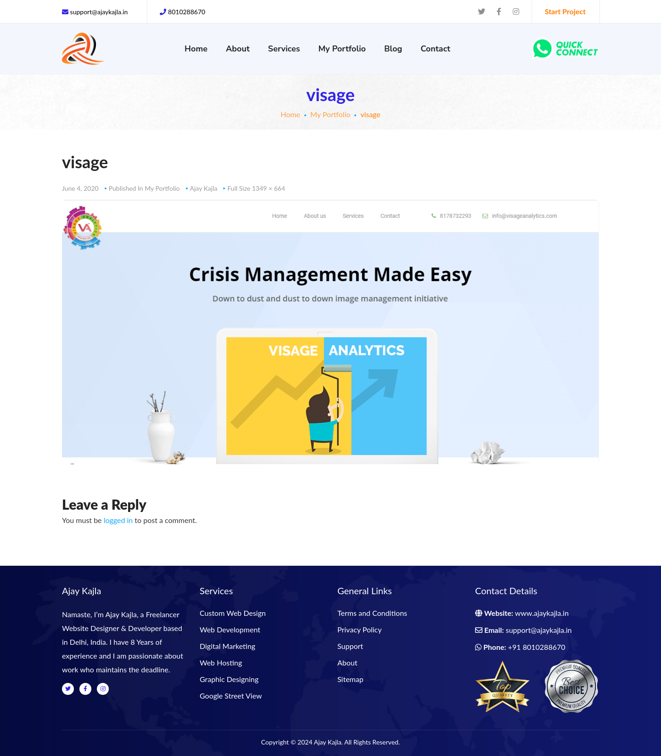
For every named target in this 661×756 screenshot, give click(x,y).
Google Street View (231, 695)
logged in (118, 520)
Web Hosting (221, 662)
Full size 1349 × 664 (256, 188)
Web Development (230, 629)
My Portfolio (330, 114)
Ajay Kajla (204, 188)
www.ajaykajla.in (542, 612)
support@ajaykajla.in (539, 629)
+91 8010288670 (537, 646)
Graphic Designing (229, 679)
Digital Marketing (227, 646)
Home (290, 114)
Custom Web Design (233, 612)
